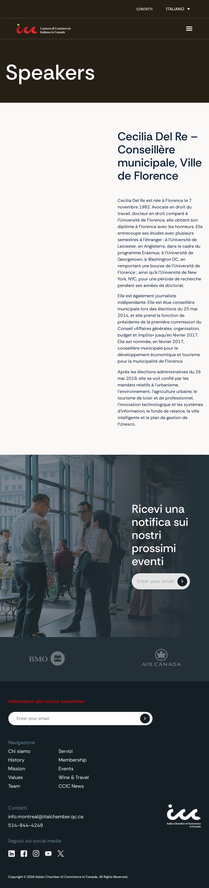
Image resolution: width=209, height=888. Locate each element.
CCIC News (71, 786)
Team (14, 786)
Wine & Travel (74, 777)
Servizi (66, 751)
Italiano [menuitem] (175, 9)
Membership (73, 760)
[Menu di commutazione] (189, 28)
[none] (178, 9)
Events (66, 768)
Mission (16, 768)
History (16, 760)
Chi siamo (19, 751)
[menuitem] (178, 9)
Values (15, 777)
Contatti (144, 9)
